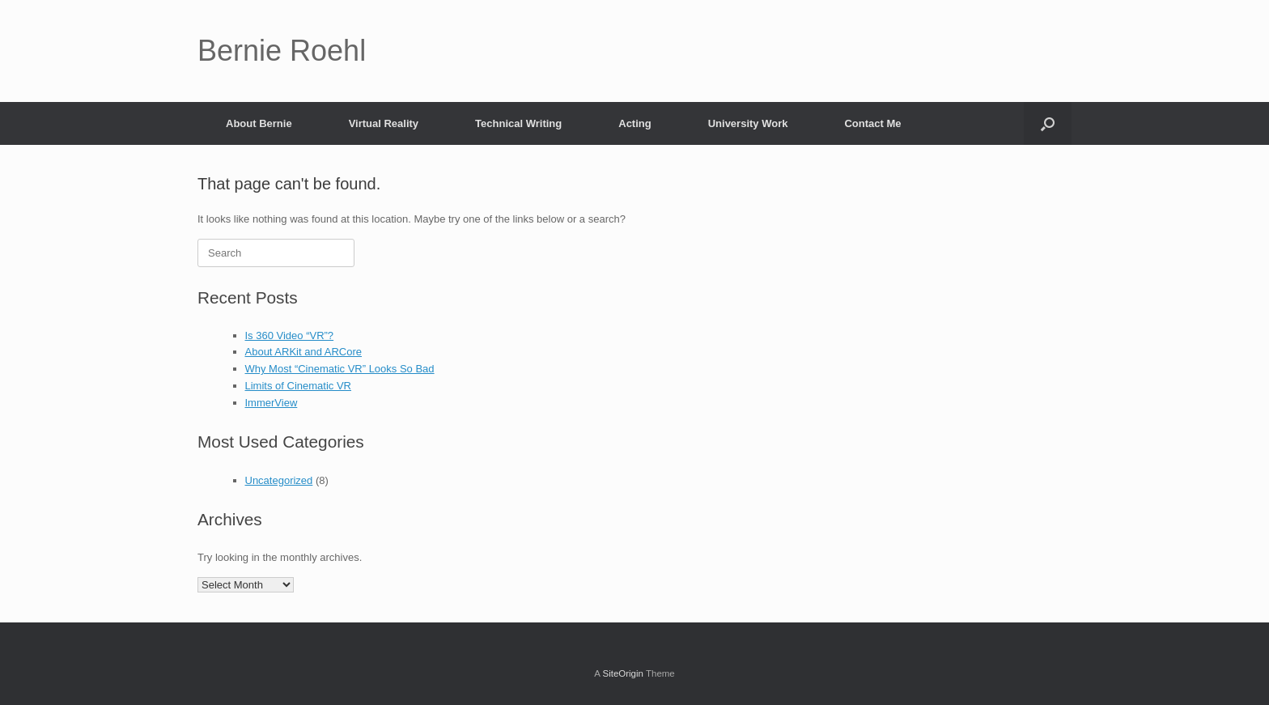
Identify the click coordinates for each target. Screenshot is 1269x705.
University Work (748, 123)
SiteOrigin (622, 673)
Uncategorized (279, 480)
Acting (634, 123)
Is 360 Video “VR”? (289, 335)
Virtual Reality (383, 123)
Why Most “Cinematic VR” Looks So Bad (340, 369)
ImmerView (271, 403)
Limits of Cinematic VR (298, 386)
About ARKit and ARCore (304, 352)
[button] (1048, 123)
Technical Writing (518, 123)
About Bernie (259, 123)
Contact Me (872, 123)
